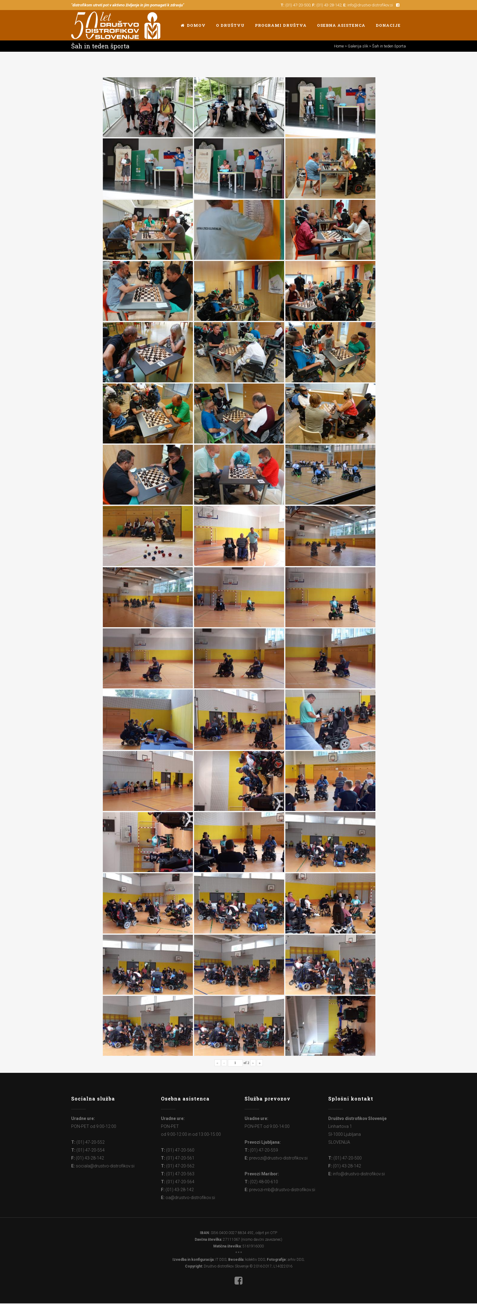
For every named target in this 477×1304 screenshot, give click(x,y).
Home (339, 46)
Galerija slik (358, 46)
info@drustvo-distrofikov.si (370, 5)
